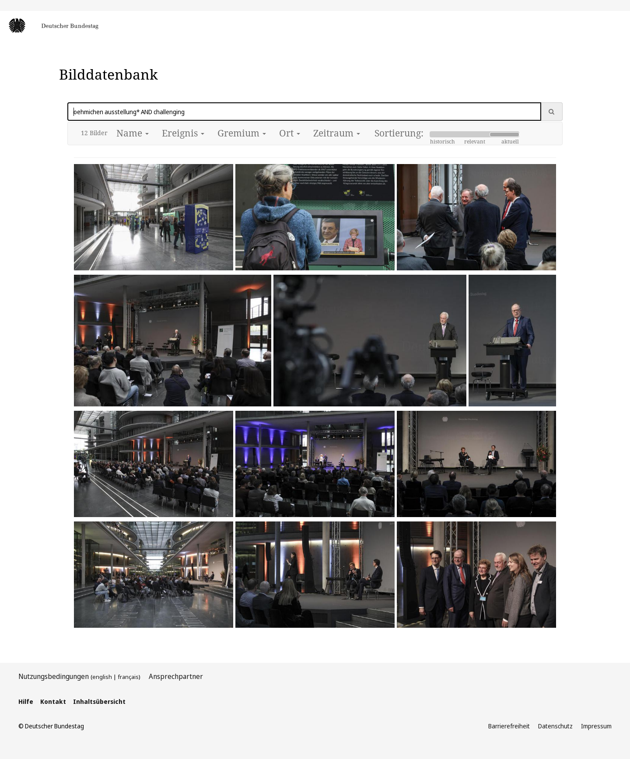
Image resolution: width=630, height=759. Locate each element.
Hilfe (25, 701)
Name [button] (132, 133)
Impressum (596, 726)
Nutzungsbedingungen (53, 676)
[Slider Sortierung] (474, 134)
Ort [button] (289, 133)
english (102, 677)
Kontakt (53, 701)
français (128, 677)
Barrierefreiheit (509, 726)
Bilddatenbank (108, 74)
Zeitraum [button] (336, 133)
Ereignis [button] (183, 133)
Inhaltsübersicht (99, 701)
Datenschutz (555, 726)
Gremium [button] (241, 133)
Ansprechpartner (176, 676)
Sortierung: (399, 133)
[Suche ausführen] (551, 111)
